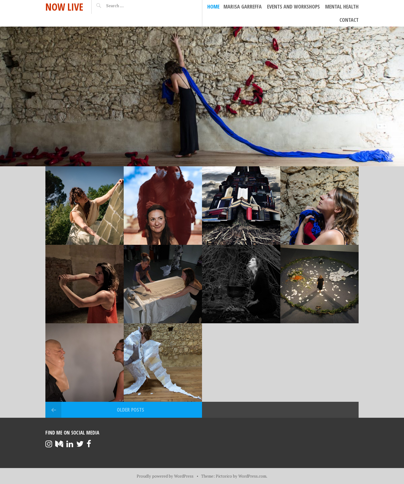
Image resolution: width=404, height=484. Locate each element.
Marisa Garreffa (243, 6)
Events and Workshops (293, 6)
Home (213, 6)
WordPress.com (252, 476)
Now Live (64, 7)
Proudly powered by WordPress (165, 476)
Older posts (130, 409)
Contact (349, 19)
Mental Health (342, 6)
